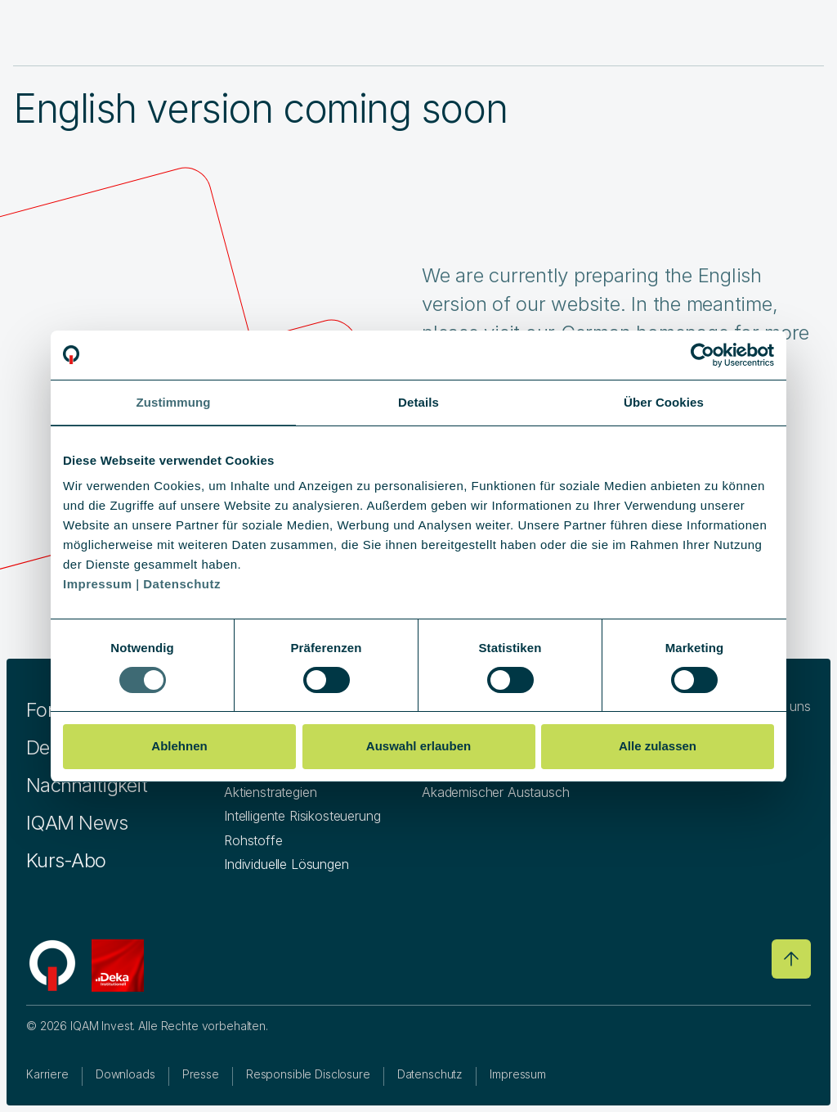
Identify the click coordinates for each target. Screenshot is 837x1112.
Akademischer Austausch (495, 792)
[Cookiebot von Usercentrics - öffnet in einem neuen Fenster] (702, 355)
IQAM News (77, 823)
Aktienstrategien (270, 792)
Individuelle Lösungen (286, 864)
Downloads (125, 1074)
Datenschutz (430, 1074)
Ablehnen (179, 746)
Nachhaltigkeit (86, 785)
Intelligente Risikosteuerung (302, 816)
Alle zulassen (657, 746)
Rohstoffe (253, 840)
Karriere (47, 1074)
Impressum (518, 1074)
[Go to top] (791, 959)
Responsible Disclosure (308, 1074)
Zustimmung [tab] (174, 402)
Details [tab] (418, 402)
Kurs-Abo (65, 860)
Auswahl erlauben (418, 746)
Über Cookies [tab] (664, 402)
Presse (200, 1074)
